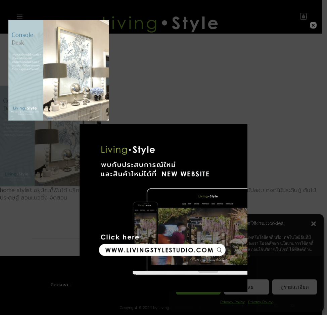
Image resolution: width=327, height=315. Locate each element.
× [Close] (313, 25)
